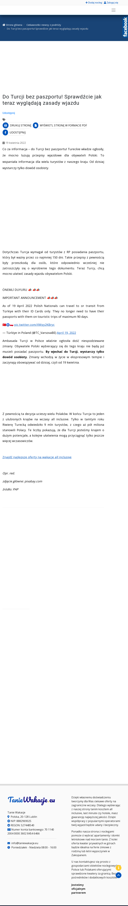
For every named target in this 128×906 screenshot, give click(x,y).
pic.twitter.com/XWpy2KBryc (34, 316)
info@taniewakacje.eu (22, 835)
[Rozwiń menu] (113, 10)
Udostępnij (8, 113)
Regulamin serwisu (69, 901)
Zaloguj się (111, 2)
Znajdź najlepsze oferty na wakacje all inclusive (37, 449)
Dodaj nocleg (94, 2)
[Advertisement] (64, 68)
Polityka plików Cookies (40, 901)
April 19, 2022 (66, 324)
